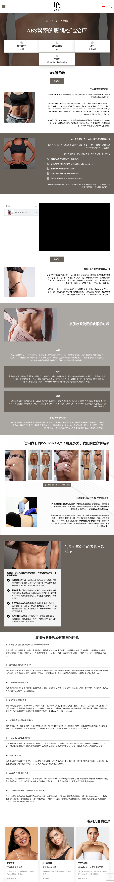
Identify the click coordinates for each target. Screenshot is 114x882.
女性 (52, 21)
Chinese (103, 6)
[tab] (21, 212)
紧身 (57, 21)
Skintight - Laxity (23, 212)
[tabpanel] (74, 227)
